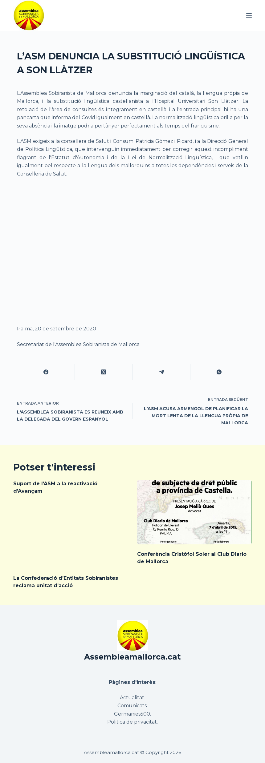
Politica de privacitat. (132, 722)
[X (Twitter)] (103, 372)
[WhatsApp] (219, 372)
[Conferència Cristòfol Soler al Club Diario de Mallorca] (194, 512)
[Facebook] (46, 372)
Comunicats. (132, 705)
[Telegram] (161, 372)
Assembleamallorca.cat (132, 656)
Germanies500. (132, 714)
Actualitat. (132, 697)
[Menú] (249, 15)
